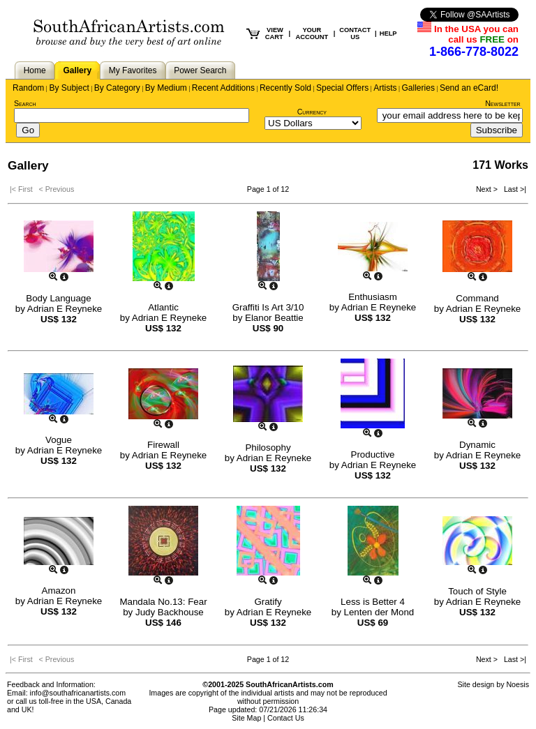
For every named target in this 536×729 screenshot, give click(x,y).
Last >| (513, 189)
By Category (117, 88)
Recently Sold (285, 88)
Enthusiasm (372, 297)
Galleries (418, 88)
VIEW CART (274, 33)
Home (35, 70)
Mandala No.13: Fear (163, 601)
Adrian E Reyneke (64, 308)
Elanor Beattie (274, 318)
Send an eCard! (469, 88)
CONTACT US (355, 33)
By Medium (166, 88)
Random (28, 88)
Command (477, 298)
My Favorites (133, 70)
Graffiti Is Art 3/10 (268, 307)
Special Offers (342, 88)
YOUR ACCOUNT (312, 33)
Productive (373, 454)
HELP (388, 33)
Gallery (77, 70)
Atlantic (163, 307)
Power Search (200, 70)
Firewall (163, 444)
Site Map (246, 718)
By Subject (69, 88)
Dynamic (477, 444)
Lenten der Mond (379, 612)
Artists (384, 88)
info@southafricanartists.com (78, 693)
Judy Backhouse (169, 612)
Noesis (517, 684)
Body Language (58, 298)
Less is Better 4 (373, 601)
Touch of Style (477, 591)
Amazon (59, 590)
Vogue (58, 440)
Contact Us (285, 718)
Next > (488, 189)
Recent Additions (223, 88)
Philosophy (267, 447)
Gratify (267, 601)
